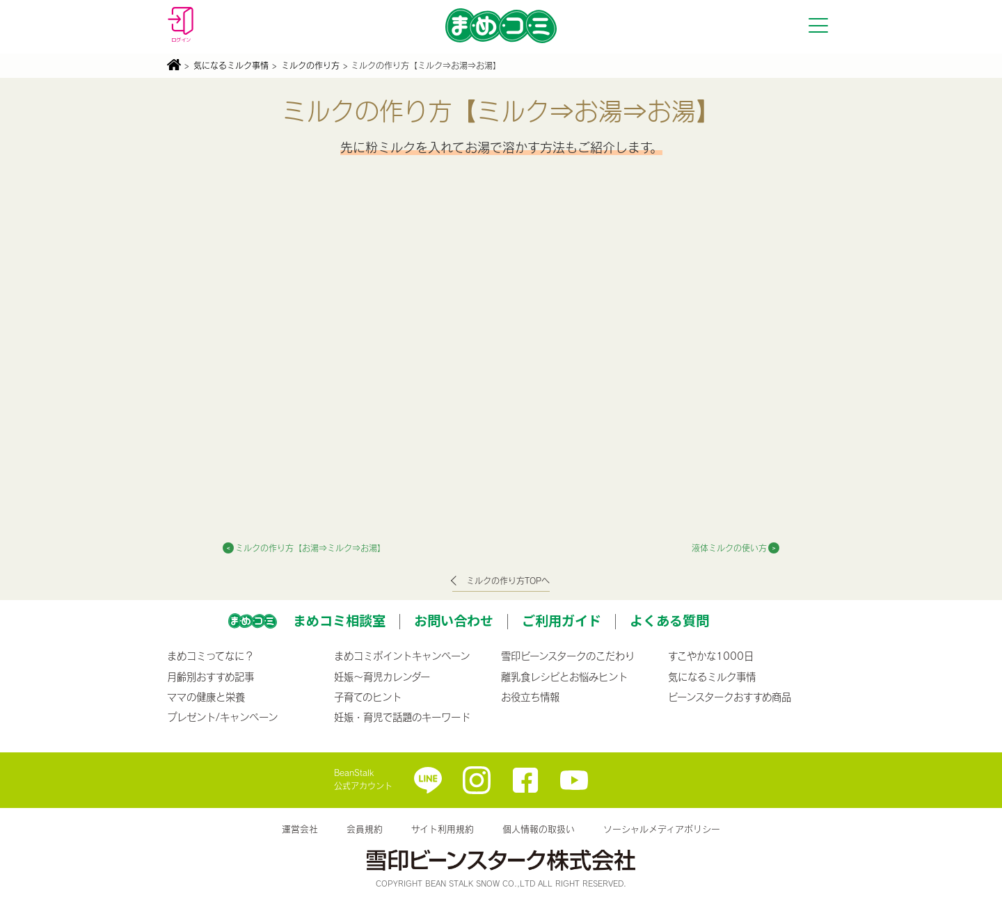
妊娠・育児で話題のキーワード (402, 717)
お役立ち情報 (530, 696)
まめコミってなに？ (210, 655)
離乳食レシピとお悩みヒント (564, 676)
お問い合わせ (453, 620)
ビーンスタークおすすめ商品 (729, 696)
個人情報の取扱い (538, 828)
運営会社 (300, 828)
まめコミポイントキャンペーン (402, 655)
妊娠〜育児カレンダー (382, 676)
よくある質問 (669, 620)
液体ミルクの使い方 (729, 548)
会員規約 (365, 828)
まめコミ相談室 (339, 620)
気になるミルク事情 (231, 65)
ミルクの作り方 (310, 65)
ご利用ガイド (561, 620)
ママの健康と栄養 (206, 696)
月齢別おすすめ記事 (210, 676)
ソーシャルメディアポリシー (661, 828)
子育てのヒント (367, 696)
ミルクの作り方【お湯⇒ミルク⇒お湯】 (310, 548)
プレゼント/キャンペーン (222, 717)
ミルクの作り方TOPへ (508, 580)
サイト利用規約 (442, 828)
